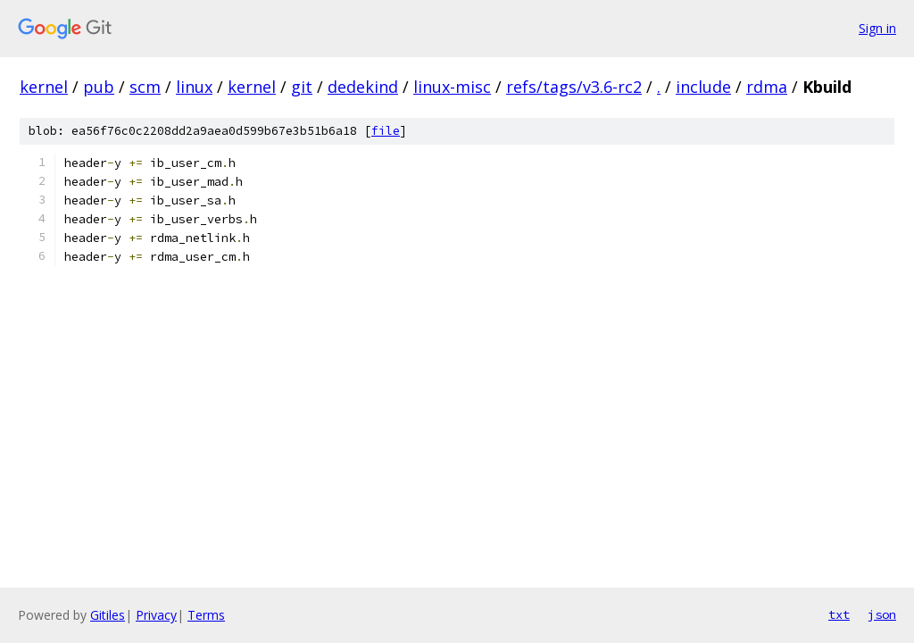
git (301, 86)
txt (839, 614)
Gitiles (107, 614)
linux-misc (452, 86)
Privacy (156, 614)
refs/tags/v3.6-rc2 (574, 86)
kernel (44, 86)
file (385, 130)
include (703, 86)
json (882, 614)
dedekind (363, 86)
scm (145, 86)
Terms (206, 614)
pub (98, 86)
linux (194, 86)
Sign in (877, 28)
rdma (766, 86)
